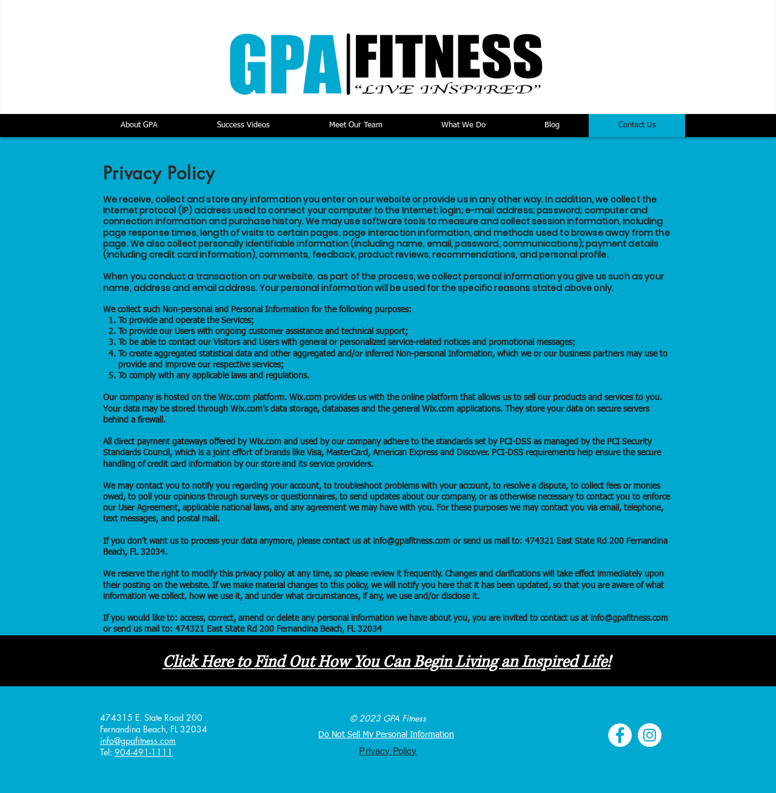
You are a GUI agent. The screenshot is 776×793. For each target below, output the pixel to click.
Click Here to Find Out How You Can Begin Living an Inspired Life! (386, 662)
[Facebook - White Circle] (620, 735)
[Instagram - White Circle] (649, 735)
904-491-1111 (144, 752)
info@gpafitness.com (411, 541)
